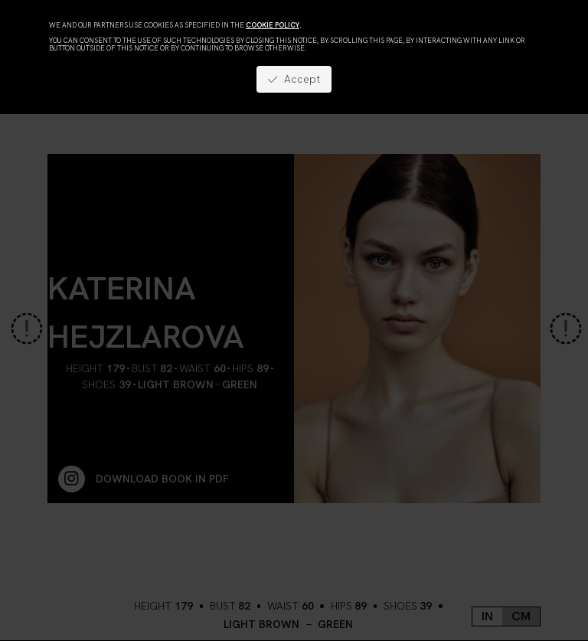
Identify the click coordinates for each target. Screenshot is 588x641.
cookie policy (272, 25)
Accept (293, 79)
